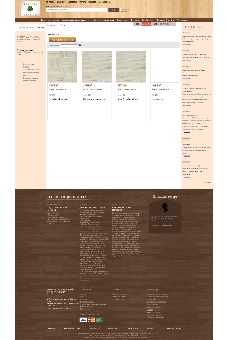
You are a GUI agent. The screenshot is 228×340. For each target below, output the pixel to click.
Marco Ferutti (28, 75)
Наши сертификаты (87, 302)
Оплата (82, 2)
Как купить (61, 2)
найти (113, 10)
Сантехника (122, 20)
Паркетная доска (72, 328)
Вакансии (83, 299)
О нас (82, 296)
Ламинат (51, 328)
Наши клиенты (85, 309)
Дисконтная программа (155, 317)
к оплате (95, 314)
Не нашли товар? (119, 299)
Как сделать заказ (153, 312)
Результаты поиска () (62, 39)
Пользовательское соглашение (157, 294)
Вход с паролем (119, 296)
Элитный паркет (29, 64)
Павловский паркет (31, 78)
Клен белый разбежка (128, 99)
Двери (150, 328)
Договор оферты (152, 299)
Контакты (50, 2)
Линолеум (94, 328)
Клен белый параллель (94, 99)
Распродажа (104, 2)
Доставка (72, 2)
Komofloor (27, 67)
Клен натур (157, 99)
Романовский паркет (31, 72)
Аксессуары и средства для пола (76, 20)
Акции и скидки (174, 328)
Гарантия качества (153, 307)
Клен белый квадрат (58, 99)
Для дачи (135, 20)
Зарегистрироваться (120, 294)
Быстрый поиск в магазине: (58, 6)
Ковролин (112, 328)
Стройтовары (147, 20)
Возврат (92, 2)
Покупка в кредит (152, 304)
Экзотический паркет (31, 70)
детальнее (186, 44)
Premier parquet (29, 81)
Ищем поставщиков (153, 315)
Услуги (171, 20)
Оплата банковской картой (156, 302)
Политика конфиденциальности (158, 296)
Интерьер (160, 20)
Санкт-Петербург (68, 289)
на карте (51, 306)
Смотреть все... (207, 182)
